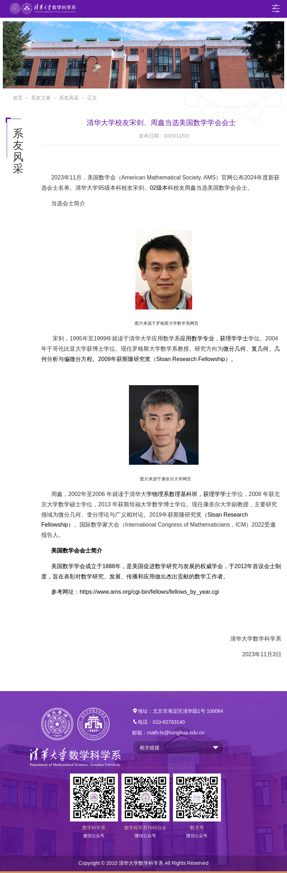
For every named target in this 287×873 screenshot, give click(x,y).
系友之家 (41, 98)
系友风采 (69, 98)
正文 (92, 98)
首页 (18, 98)
